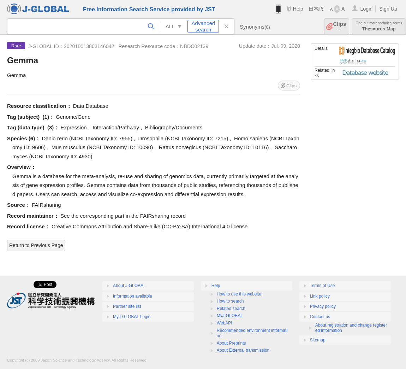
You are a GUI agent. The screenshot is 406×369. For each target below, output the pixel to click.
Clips (339, 26)
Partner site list (127, 306)
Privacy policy (323, 306)
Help (298, 9)
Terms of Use (322, 285)
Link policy (320, 296)
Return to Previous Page (36, 245)
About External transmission (243, 350)
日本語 (316, 9)
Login (366, 9)
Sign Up (388, 9)
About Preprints (231, 343)
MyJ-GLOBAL (230, 315)
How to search (230, 301)
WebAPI (224, 323)
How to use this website (239, 294)
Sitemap (318, 340)
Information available (132, 296)
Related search (231, 308)
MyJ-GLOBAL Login (131, 316)
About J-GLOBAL (129, 285)
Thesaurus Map (379, 26)
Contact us (320, 316)
